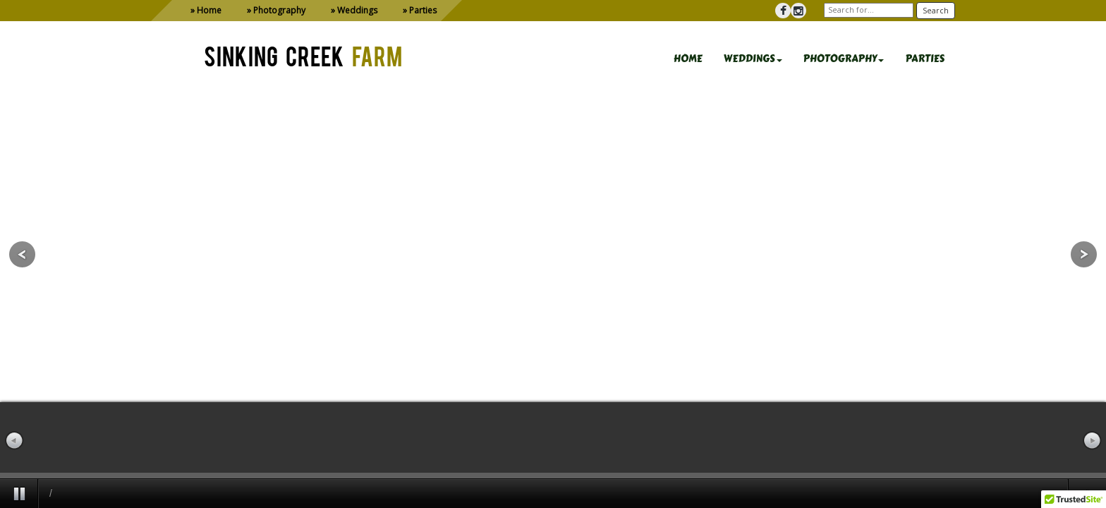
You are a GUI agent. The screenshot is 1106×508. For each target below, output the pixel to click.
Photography (279, 10)
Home (209, 10)
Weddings (357, 10)
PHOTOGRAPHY (844, 59)
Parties (423, 10)
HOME (688, 59)
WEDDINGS (753, 59)
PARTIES (924, 59)
